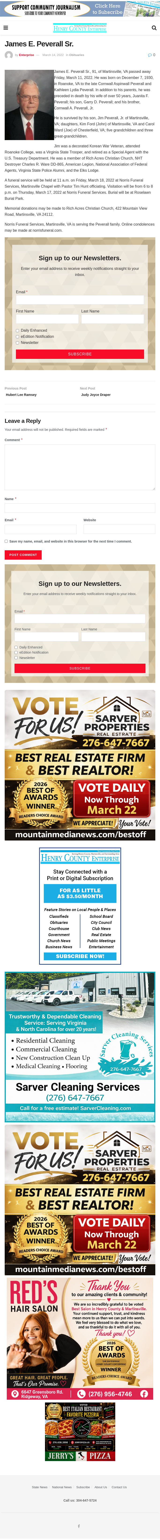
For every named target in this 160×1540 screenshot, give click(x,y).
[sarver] (80, 766)
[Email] (80, 300)
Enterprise (26, 55)
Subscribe (83, 1488)
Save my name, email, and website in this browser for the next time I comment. (70, 543)
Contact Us (119, 1488)
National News (62, 1488)
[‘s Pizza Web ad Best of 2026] (80, 1433)
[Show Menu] (6, 28)
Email (20, 292)
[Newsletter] (17, 342)
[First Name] (47, 319)
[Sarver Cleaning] (80, 1048)
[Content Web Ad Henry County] (80, 907)
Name (11, 500)
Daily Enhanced (34, 330)
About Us (100, 1488)
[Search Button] (154, 28)
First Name (25, 311)
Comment (14, 441)
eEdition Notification (37, 337)
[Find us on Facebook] (79, 1527)
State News (39, 1488)
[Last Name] (112, 319)
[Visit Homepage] (80, 28)
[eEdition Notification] (17, 336)
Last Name (90, 311)
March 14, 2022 (53, 55)
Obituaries (76, 55)
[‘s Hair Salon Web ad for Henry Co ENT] (80, 1340)
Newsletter (30, 343)
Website (90, 521)
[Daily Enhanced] (17, 330)
